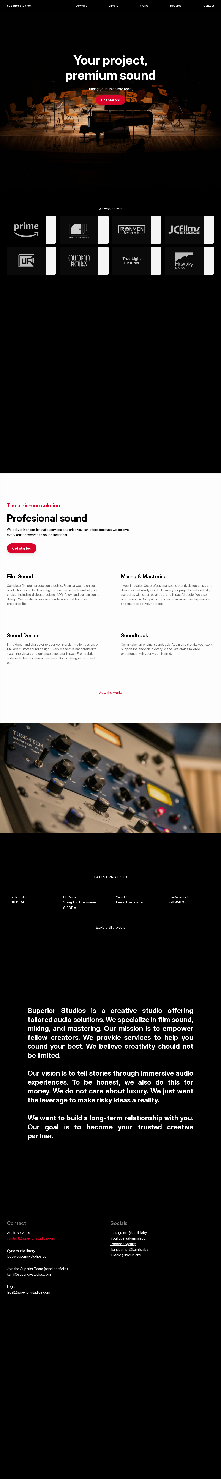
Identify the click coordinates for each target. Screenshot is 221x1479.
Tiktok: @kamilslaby (125, 1255)
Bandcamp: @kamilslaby (129, 1249)
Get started (110, 100)
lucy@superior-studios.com (28, 1256)
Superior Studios (19, 5)
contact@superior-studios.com (31, 1238)
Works (144, 5)
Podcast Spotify (123, 1244)
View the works (111, 692)
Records (176, 5)
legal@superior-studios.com (28, 1292)
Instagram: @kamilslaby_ (129, 1232)
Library (113, 5)
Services (81, 5)
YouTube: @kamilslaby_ (128, 1238)
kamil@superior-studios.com (29, 1274)
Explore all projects (110, 927)
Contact (208, 5)
